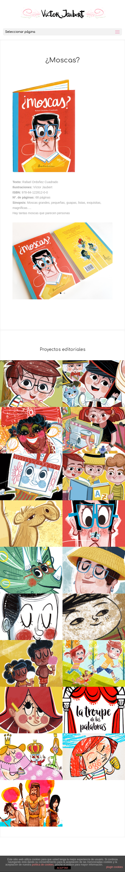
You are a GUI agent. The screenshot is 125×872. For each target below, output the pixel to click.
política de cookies (43, 864)
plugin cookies (114, 867)
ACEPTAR (62, 868)
